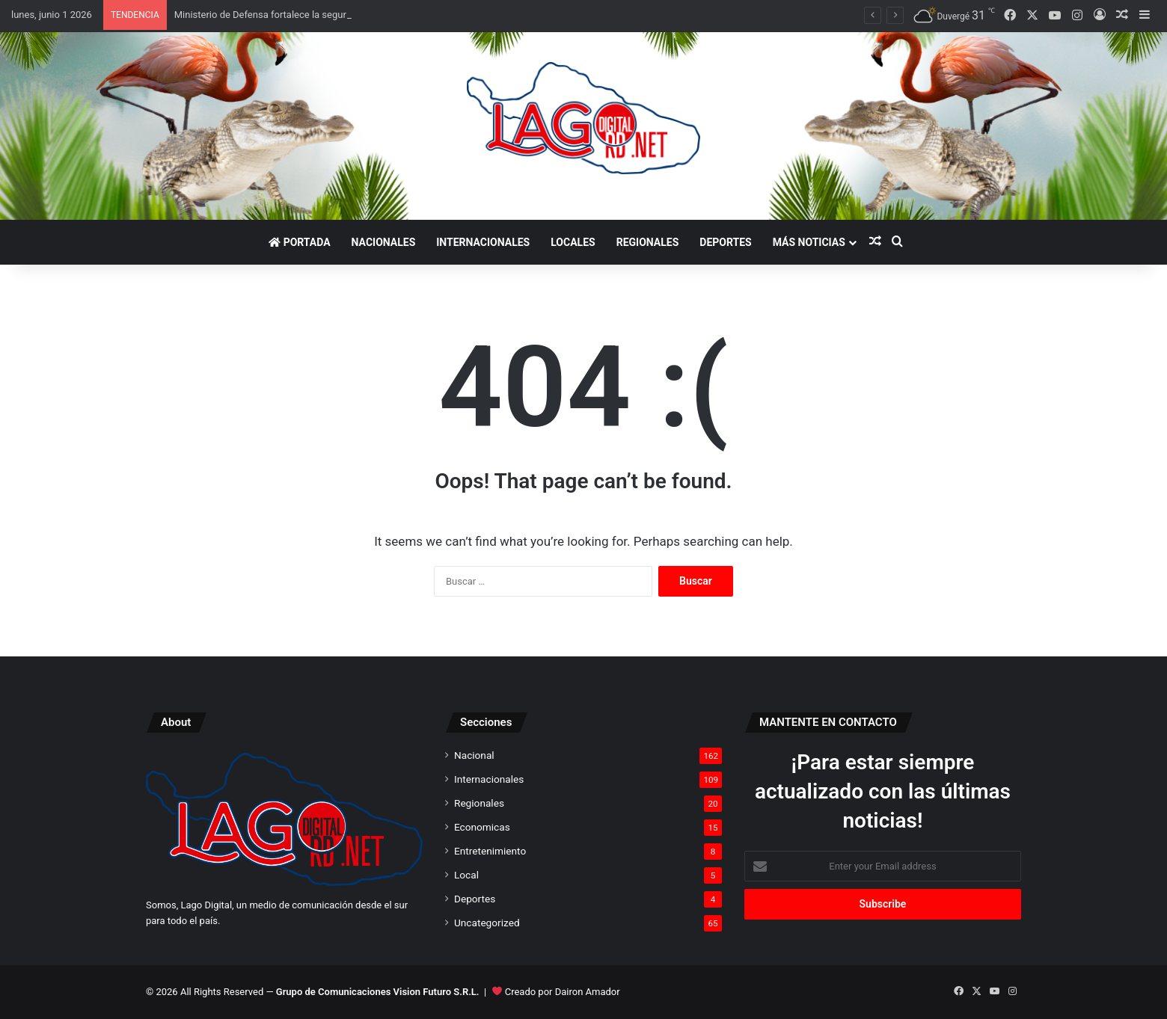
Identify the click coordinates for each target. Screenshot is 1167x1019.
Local (466, 875)
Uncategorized (487, 923)
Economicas (482, 827)
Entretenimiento (490, 851)
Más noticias (809, 242)
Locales (573, 242)
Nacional (474, 755)
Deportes (725, 242)
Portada (299, 242)
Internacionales (483, 242)
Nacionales (384, 242)
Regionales (647, 242)
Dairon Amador (587, 991)
